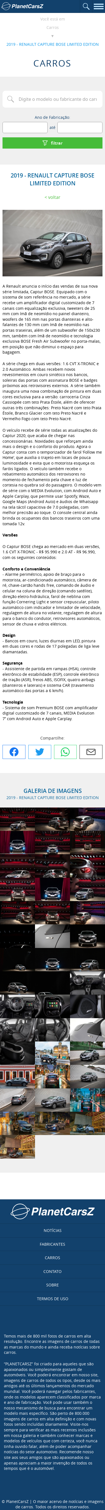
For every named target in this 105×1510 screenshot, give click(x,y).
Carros (52, 27)
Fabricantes (52, 1244)
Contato (52, 1271)
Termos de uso (52, 1298)
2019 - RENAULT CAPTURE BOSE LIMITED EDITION (52, 44)
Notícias (53, 1230)
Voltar (54, 197)
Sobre (52, 1285)
